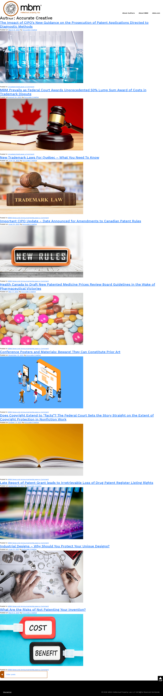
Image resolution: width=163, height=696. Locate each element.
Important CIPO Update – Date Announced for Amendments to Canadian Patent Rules (70, 221)
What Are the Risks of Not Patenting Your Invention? (43, 610)
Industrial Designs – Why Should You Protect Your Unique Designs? (55, 546)
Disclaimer (7, 692)
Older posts (10, 674)
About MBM (143, 13)
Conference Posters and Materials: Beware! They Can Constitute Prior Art (60, 352)
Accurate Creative (30, 30)
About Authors (128, 13)
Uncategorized (14, 87)
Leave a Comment (27, 87)
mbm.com (156, 13)
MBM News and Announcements (21, 218)
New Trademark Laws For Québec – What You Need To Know (49, 157)
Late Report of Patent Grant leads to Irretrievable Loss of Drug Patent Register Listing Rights (76, 483)
